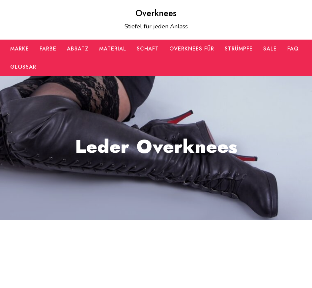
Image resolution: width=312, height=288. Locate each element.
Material (112, 48)
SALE (270, 48)
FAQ (293, 48)
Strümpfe (239, 48)
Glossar (23, 67)
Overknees (156, 13)
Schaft (148, 48)
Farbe (48, 48)
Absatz (78, 48)
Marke (19, 48)
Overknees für (191, 48)
